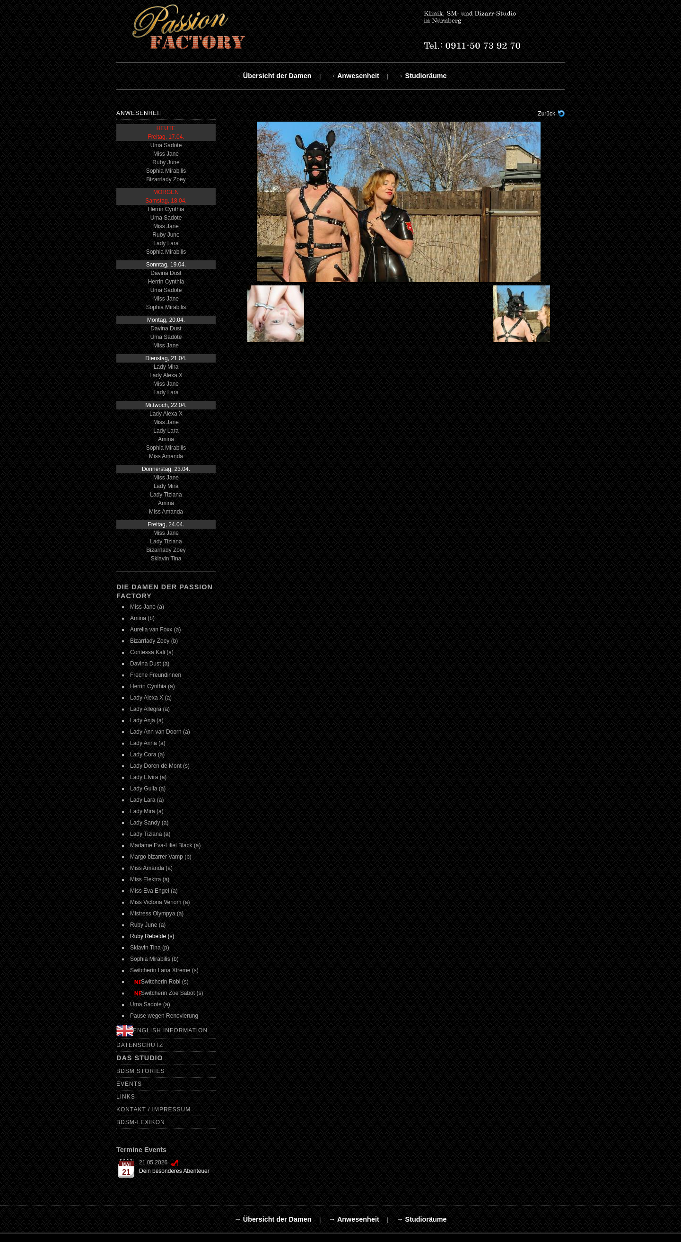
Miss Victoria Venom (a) (160, 902)
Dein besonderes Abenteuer (174, 1171)
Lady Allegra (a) (150, 709)
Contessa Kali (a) (152, 652)
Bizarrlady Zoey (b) (154, 641)
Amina (166, 439)
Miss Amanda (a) (151, 868)
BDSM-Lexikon (140, 1122)
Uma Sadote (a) (150, 1004)
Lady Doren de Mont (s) (160, 766)
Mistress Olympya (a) (156, 913)
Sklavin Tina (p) (149, 947)
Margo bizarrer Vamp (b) (161, 856)
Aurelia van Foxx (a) (155, 629)
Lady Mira (166, 367)
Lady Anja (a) (147, 720)
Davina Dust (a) (149, 663)
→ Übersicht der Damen (272, 76)
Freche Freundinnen (155, 675)
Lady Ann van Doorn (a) (160, 731)
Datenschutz (139, 1045)
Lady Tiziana (166, 494)
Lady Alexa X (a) (151, 697)
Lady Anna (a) (148, 743)
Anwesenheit (139, 113)
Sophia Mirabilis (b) (154, 959)
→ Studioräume (421, 76)
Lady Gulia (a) (148, 788)
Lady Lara (165, 243)
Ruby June (165, 162)
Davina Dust (165, 273)
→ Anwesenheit (354, 76)
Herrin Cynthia (166, 209)
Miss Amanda (166, 456)
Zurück (546, 113)
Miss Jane (166, 154)
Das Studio (139, 1058)
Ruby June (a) (148, 925)
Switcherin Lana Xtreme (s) (164, 970)
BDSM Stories (140, 1071)
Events (129, 1084)
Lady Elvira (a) (148, 777)
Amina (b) (142, 618)
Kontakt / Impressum (153, 1109)
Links (125, 1096)
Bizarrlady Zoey (165, 179)
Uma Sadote (166, 145)
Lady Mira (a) (147, 811)
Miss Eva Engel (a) (154, 890)
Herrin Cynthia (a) (152, 686)
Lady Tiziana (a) (150, 834)
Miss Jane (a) (147, 606)
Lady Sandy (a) (149, 822)
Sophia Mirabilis (166, 171)
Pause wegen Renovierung (164, 1015)
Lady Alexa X (166, 375)
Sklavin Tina (166, 558)
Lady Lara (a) (147, 800)
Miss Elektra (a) (149, 879)
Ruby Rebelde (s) (152, 936)
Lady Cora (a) (147, 754)
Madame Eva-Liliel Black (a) (165, 845)
